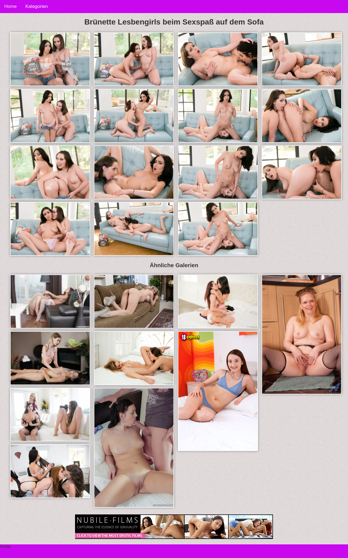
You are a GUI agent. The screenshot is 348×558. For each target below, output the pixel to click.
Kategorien (36, 6)
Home (10, 6)
